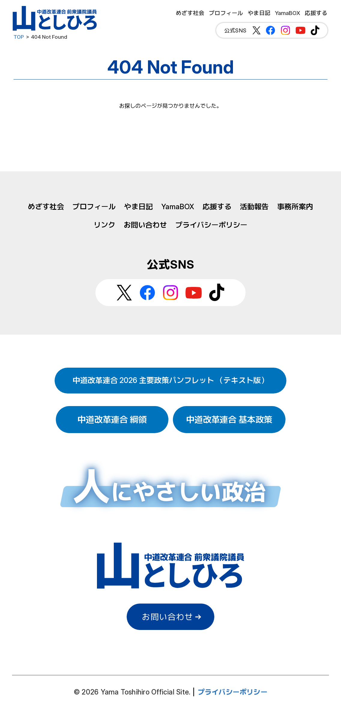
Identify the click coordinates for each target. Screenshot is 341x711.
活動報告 (254, 206)
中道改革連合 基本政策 (229, 419)
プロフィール (94, 206)
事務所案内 (295, 206)
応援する (217, 206)
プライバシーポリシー (211, 225)
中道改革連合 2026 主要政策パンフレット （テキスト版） (170, 380)
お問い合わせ (145, 225)
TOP (19, 37)
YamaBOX (177, 206)
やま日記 (138, 206)
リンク (104, 225)
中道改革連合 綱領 (112, 419)
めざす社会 (46, 206)
